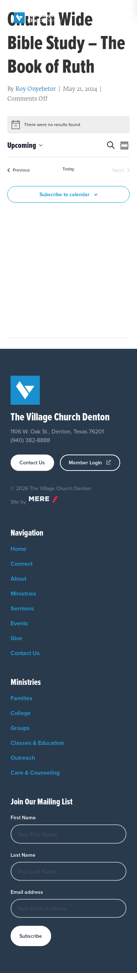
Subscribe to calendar (64, 194)
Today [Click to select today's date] (68, 169)
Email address (27, 892)
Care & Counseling (35, 772)
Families (22, 698)
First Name (23, 817)
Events (19, 623)
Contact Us (25, 653)
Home (18, 549)
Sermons (22, 608)
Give (16, 638)
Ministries (23, 593)
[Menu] (123, 18)
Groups (20, 728)
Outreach (23, 758)
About (18, 578)
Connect (22, 564)
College (21, 713)
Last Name (23, 855)
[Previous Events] (18, 170)
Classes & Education (37, 743)
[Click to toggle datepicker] (24, 145)
